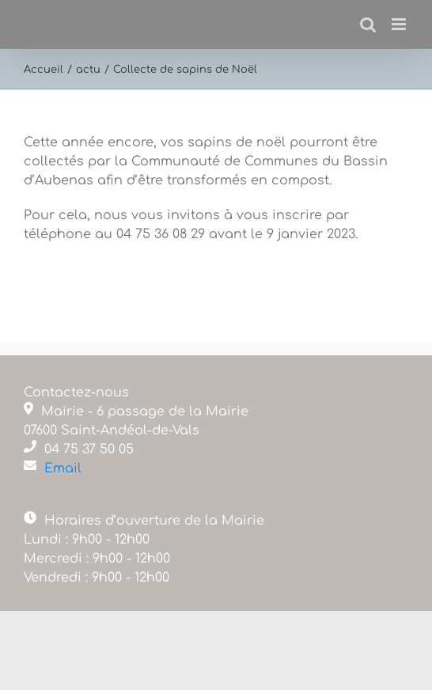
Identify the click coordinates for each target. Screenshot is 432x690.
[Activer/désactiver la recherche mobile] (368, 24)
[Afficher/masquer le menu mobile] (400, 24)
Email (62, 468)
